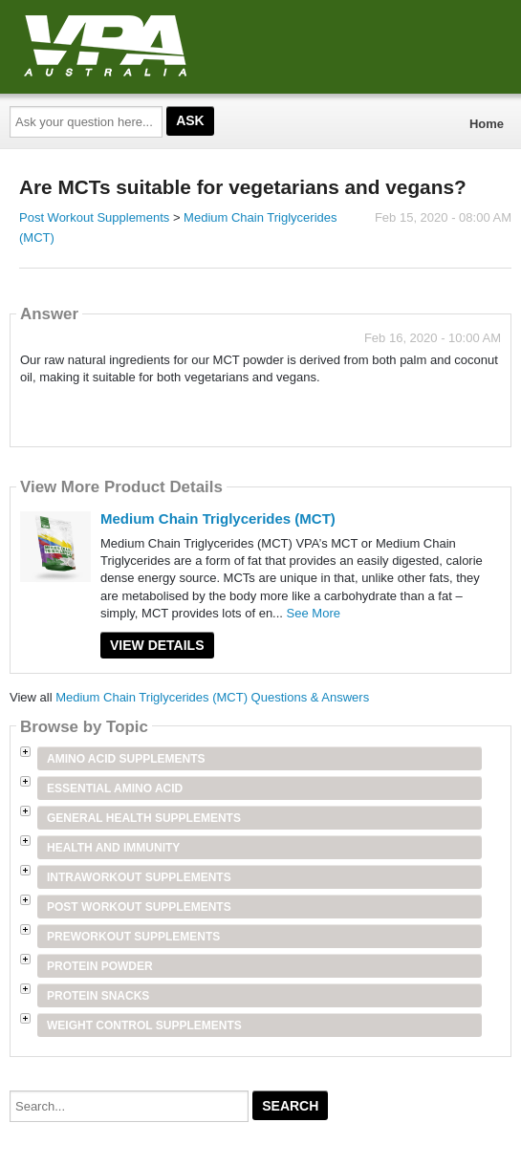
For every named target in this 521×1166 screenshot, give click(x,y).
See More (313, 613)
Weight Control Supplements (144, 1025)
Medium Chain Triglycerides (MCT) (218, 518)
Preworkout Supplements (133, 936)
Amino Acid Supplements (126, 759)
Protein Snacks (98, 996)
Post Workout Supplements (94, 217)
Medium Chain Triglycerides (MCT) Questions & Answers (212, 697)
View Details (157, 645)
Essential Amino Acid (115, 788)
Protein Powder (100, 966)
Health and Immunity (113, 847)
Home (486, 124)
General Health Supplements (144, 818)
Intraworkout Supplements (139, 877)
